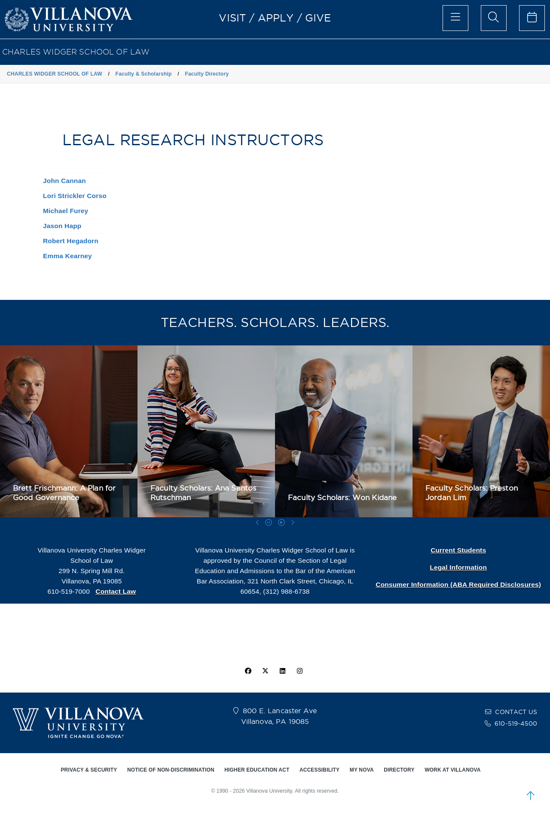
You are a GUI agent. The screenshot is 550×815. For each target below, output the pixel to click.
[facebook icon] (247, 671)
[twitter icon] (265, 671)
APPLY (276, 17)
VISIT (232, 17)
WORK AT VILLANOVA (452, 770)
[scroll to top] (531, 796)
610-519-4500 (516, 723)
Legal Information (458, 567)
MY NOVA (362, 770)
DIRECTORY (399, 770)
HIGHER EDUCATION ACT (256, 770)
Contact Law (115, 591)
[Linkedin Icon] (282, 671)
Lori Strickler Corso (75, 195)
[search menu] (494, 18)
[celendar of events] (532, 18)
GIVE (318, 17)
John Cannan (64, 180)
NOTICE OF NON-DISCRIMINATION (170, 770)
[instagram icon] (299, 671)
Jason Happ (62, 225)
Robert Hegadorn (70, 240)
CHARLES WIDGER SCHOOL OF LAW (76, 52)
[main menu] (455, 18)
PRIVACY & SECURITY (89, 770)
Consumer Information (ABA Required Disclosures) (458, 584)
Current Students (458, 550)
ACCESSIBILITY (319, 770)
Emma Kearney (67, 255)
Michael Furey (65, 210)
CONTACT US (516, 711)
